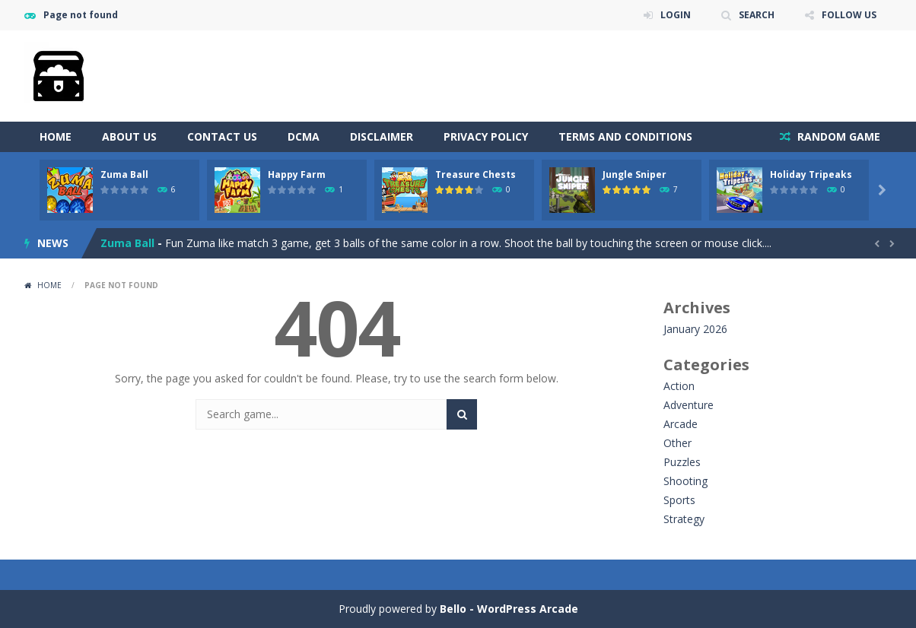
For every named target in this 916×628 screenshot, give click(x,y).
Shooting (685, 481)
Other (677, 443)
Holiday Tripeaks (811, 174)
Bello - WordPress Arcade (509, 608)
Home (56, 136)
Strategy (683, 519)
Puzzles (682, 462)
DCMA (304, 136)
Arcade (680, 424)
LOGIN (675, 14)
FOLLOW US (849, 14)
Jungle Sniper (634, 174)
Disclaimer (381, 136)
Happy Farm (297, 174)
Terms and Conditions (625, 136)
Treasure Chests (475, 174)
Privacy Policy (486, 136)
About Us (129, 136)
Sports (679, 500)
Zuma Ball (124, 174)
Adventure (688, 405)
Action (679, 386)
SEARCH (756, 14)
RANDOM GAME (837, 136)
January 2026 (695, 329)
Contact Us (222, 136)
